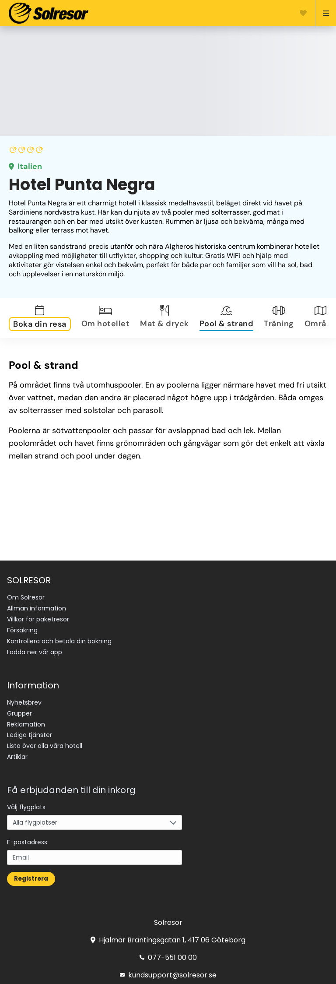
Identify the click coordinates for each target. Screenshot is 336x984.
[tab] (41, 318)
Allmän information (36, 608)
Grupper (19, 713)
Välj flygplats (26, 807)
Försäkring (22, 630)
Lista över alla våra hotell (44, 745)
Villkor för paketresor (38, 619)
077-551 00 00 (168, 957)
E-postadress (27, 842)
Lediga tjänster (29, 734)
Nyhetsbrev (24, 702)
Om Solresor (26, 597)
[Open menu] (322, 13)
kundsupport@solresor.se (168, 975)
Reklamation (26, 724)
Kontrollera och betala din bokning (59, 641)
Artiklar (17, 756)
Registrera (31, 879)
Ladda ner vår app (34, 652)
